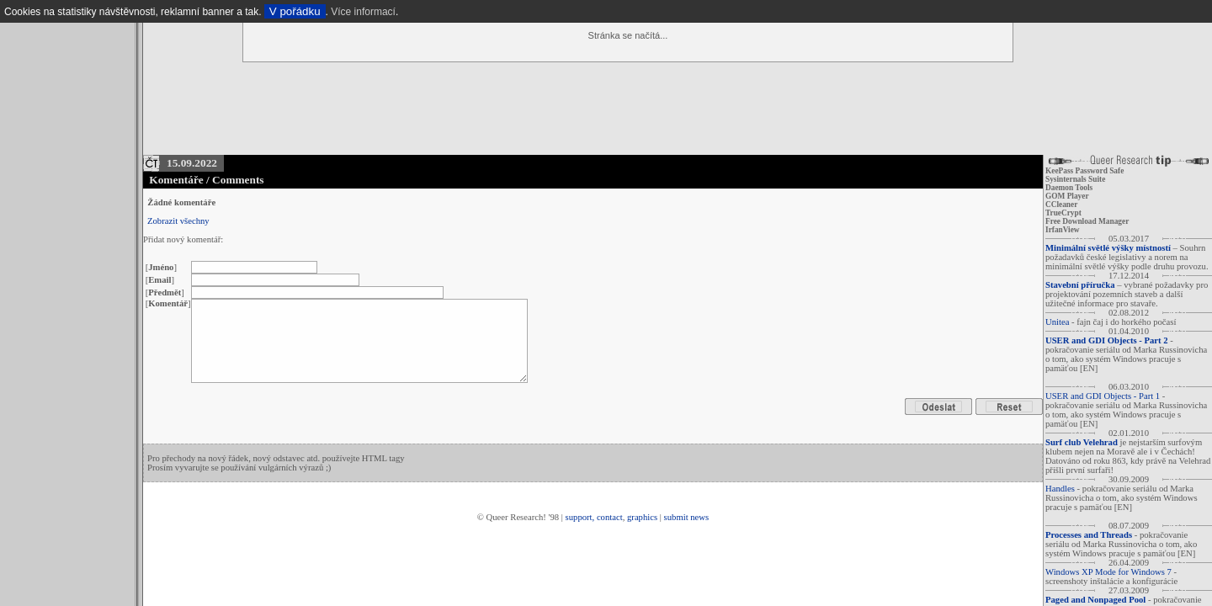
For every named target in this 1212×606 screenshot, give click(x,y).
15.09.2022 (192, 163)
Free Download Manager (1087, 221)
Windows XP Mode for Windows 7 (1108, 572)
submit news (687, 517)
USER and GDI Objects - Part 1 (1102, 396)
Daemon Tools (1068, 187)
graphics (642, 517)
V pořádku (295, 11)
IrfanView (1062, 230)
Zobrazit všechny (178, 221)
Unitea (1057, 322)
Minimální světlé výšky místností (1108, 247)
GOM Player (1067, 196)
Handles (1060, 488)
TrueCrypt (1063, 213)
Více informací (363, 12)
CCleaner (1061, 204)
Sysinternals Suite (1075, 179)
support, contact (594, 517)
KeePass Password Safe (1084, 171)
